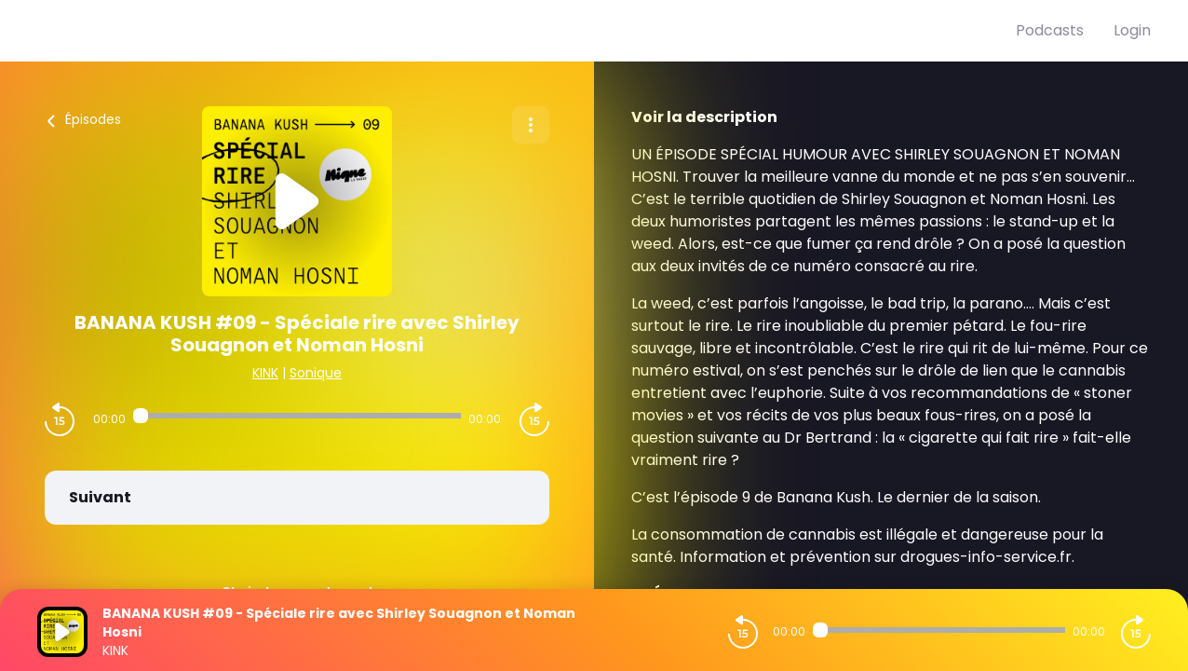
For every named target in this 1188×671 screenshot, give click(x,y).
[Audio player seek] (297, 415)
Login (1132, 30)
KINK (265, 372)
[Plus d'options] (530, 125)
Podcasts (1050, 30)
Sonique (316, 372)
